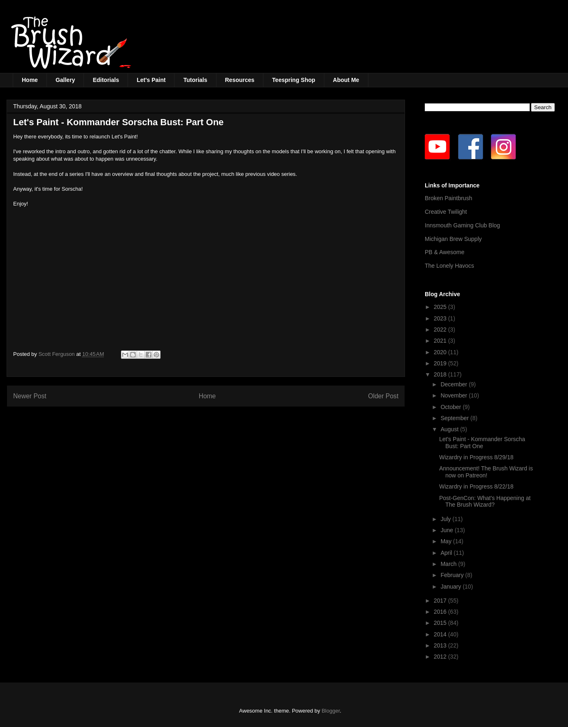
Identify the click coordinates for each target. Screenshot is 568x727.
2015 (441, 622)
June (447, 530)
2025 (441, 307)
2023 (441, 318)
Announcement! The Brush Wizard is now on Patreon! (486, 472)
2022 (441, 329)
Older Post (383, 396)
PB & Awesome (444, 252)
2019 (441, 363)
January (451, 586)
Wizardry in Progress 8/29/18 (476, 457)
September (455, 418)
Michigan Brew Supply (453, 239)
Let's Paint (151, 80)
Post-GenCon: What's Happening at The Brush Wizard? (485, 501)
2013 (441, 645)
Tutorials (195, 80)
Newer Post (30, 396)
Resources (240, 80)
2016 (441, 611)
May (446, 541)
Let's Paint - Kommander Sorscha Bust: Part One (482, 442)
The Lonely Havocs (449, 265)
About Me (346, 80)
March (449, 564)
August (450, 429)
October (451, 407)
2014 (441, 634)
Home (30, 80)
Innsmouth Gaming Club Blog (462, 225)
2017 (441, 600)
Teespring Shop (293, 80)
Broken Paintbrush (448, 198)
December (454, 384)
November (454, 395)
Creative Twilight (446, 211)
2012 (441, 656)
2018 (441, 374)
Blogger (330, 711)
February (452, 575)
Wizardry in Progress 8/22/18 (476, 486)
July (446, 519)
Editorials (106, 80)
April (447, 552)
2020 (441, 352)
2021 (441, 340)
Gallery (65, 80)
